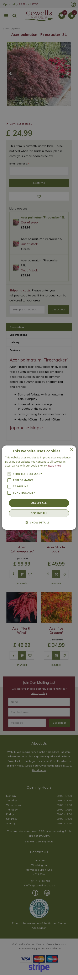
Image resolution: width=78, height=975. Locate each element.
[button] (39, 522)
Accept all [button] (39, 503)
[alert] (39, 487)
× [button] (71, 449)
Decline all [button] (39, 513)
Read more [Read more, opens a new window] (55, 465)
